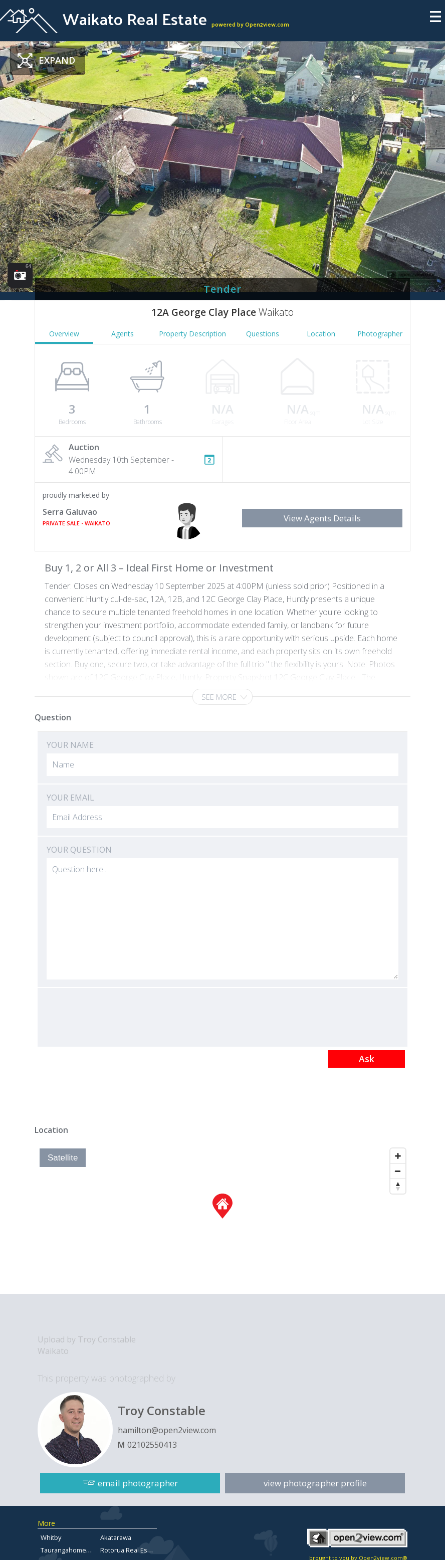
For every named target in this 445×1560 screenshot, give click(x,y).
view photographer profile (315, 1483)
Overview (64, 333)
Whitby (51, 1537)
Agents (122, 333)
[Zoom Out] (397, 1171)
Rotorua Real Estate (129, 1549)
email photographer (138, 1483)
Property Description (192, 333)
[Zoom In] (397, 1155)
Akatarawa (115, 1537)
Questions (262, 333)
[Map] (222, 1218)
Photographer (379, 333)
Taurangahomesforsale (76, 1549)
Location (321, 333)
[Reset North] (397, 1186)
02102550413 (152, 1444)
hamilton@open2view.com (167, 1430)
